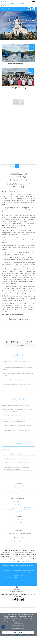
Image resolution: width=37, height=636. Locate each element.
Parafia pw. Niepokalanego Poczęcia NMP (12, 3)
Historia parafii (18, 487)
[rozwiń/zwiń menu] (33, 2)
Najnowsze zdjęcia (19, 344)
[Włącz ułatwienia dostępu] (34, 8)
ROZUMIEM (18, 633)
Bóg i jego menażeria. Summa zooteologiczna (14, 458)
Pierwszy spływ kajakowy (18, 63)
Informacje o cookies (18, 629)
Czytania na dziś (18, 519)
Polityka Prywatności (18, 626)
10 (27, 166)
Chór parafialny (18, 501)
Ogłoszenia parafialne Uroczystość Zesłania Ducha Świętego (18, 180)
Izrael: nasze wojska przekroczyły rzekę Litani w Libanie (17, 386)
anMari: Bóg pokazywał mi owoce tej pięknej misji (16, 407)
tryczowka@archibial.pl (19, 541)
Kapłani (18, 493)
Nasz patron (18, 490)
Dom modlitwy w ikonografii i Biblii (12, 416)
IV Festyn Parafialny (18, 87)
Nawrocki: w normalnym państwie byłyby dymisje (15, 391)
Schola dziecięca (18, 505)
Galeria (18, 526)
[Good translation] (14, 599)
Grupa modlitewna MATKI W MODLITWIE (18, 508)
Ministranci (18, 511)
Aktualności (18, 522)
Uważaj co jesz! (7, 451)
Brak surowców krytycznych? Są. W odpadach (15, 454)
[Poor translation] (20, 599)
